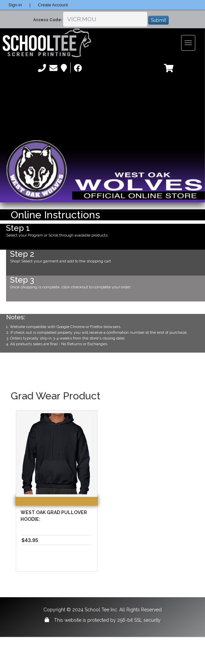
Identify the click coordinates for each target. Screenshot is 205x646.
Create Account (53, 4)
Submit (158, 20)
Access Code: (47, 19)
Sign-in (15, 4)
